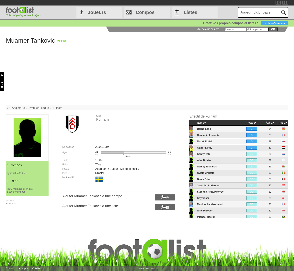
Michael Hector (206, 216)
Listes (190, 12)
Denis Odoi (203, 179)
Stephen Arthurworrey (210, 191)
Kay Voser (203, 198)
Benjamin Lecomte (208, 135)
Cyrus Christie (205, 172)
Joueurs (97, 12)
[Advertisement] (124, 78)
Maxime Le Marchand (209, 204)
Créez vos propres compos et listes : (245, 23)
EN (279, 2)
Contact (10, 268)
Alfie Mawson (205, 210)
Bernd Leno (204, 128)
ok (273, 29)
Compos (145, 12)
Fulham (57, 107)
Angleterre (18, 107)
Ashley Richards (207, 166)
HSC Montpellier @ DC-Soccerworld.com (20, 190)
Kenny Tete (203, 153)
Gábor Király (204, 147)
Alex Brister (204, 160)
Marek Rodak (205, 141)
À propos (23, 268)
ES (285, 2)
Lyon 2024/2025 (16, 173)
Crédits (36, 268)
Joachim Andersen (208, 185)
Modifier (61, 40)
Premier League (39, 107)
